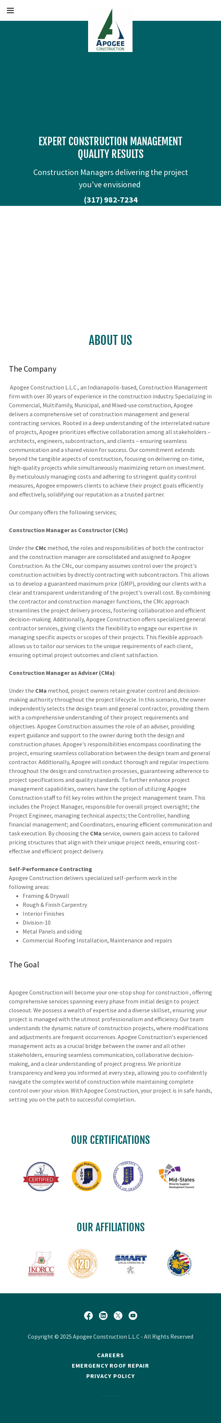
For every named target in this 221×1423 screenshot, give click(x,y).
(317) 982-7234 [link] (111, 199)
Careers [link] (110, 1355)
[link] (110, 10)
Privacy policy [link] (110, 1376)
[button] (19, 10)
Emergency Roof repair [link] (110, 1365)
